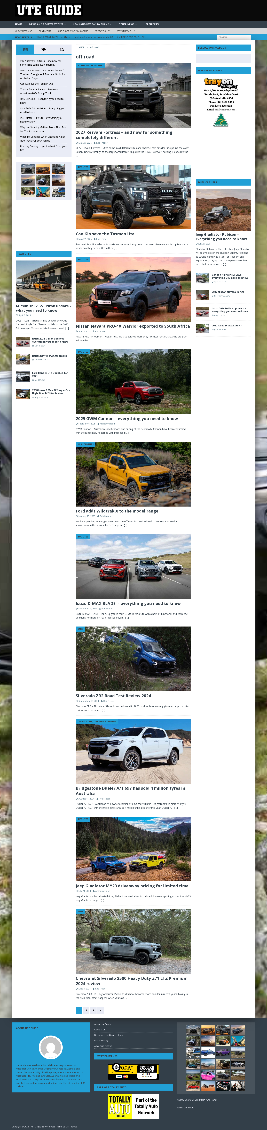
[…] (77, 155)
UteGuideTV (151, 24)
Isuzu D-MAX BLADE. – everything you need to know (128, 603)
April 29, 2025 (220, 281)
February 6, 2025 (86, 423)
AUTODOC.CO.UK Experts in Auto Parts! (197, 1099)
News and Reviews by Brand (91, 24)
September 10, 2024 (88, 700)
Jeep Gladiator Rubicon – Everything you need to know (221, 236)
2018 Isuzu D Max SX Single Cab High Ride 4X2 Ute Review (51, 391)
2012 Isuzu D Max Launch (227, 325)
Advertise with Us (126, 31)
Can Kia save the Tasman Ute (105, 234)
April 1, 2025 (84, 331)
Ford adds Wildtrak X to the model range (117, 511)
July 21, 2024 (84, 890)
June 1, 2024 (84, 988)
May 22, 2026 (85, 238)
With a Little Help (185, 1107)
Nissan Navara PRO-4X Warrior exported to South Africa (133, 326)
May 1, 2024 (40, 345)
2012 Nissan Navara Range (228, 291)
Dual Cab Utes (207, 182)
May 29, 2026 (85, 142)
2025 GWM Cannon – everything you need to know (127, 418)
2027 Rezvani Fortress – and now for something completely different (124, 134)
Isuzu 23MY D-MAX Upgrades (49, 355)
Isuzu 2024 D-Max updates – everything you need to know (50, 340)
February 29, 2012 (222, 295)
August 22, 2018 (41, 397)
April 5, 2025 (25, 315)
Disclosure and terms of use (73, 31)
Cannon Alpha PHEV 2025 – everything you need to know (230, 276)
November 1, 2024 (87, 608)
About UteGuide (23, 31)
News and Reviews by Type (46, 24)
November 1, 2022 (43, 359)
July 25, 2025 (204, 243)
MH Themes (71, 1126)
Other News (126, 24)
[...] (224, 264)
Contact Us (45, 31)
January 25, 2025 (86, 516)
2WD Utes (25, 253)
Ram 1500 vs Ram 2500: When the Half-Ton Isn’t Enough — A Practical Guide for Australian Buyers (42, 74)
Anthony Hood (107, 423)
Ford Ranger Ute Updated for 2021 (50, 374)
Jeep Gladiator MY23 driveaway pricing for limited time (132, 886)
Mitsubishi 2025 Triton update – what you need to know (43, 308)
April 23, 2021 (40, 380)
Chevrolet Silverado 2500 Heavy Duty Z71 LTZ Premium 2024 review (131, 980)
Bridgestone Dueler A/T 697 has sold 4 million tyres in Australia (130, 790)
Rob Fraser (101, 142)
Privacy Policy (102, 31)
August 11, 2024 (86, 798)
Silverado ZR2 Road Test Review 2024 (113, 695)
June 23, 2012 (220, 329)
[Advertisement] (44, 225)
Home (18, 24)
